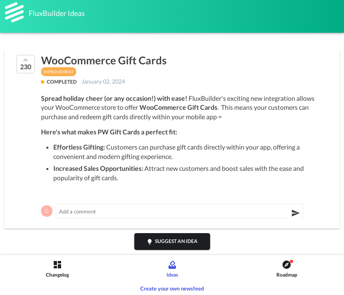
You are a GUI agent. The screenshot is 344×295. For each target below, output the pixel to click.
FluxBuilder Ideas (57, 13)
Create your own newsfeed (172, 288)
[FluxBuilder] (14, 12)
